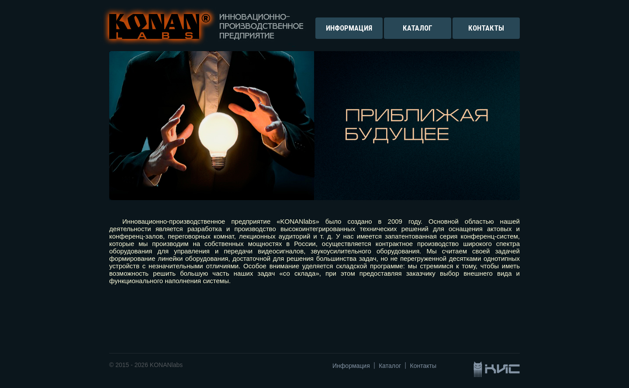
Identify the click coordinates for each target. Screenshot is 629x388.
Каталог (390, 365)
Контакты (423, 365)
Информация (351, 365)
